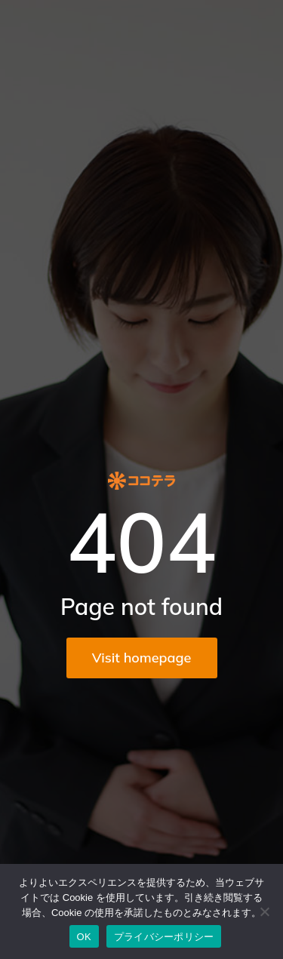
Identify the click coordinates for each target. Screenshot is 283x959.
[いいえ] (264, 911)
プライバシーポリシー (164, 936)
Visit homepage (142, 657)
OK (84, 936)
